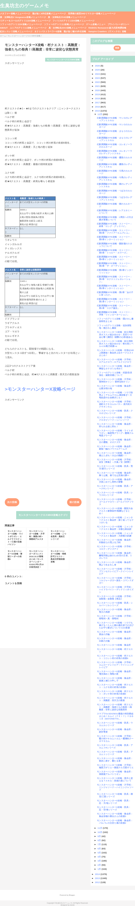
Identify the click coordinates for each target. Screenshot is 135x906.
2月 (100, 865)
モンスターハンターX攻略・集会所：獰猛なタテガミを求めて (115, 367)
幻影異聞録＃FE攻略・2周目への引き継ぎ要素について (115, 218)
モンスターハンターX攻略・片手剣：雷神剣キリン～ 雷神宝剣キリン (115, 380)
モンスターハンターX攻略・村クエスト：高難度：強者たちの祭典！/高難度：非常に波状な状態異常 (115, 707)
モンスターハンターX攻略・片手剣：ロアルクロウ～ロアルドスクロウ (115, 360)
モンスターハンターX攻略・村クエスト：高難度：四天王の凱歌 (115, 699)
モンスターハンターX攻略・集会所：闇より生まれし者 (115, 563)
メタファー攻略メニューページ (15, 13)
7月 (100, 844)
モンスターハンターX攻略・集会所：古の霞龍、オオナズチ (115, 440)
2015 (98, 111)
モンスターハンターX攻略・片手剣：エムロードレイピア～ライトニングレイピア (115, 665)
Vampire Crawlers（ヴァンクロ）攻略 (107, 31)
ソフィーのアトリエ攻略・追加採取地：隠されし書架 (114, 326)
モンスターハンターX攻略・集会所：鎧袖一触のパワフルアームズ (115, 447)
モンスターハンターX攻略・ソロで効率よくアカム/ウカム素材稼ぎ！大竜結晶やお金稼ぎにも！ (115, 395)
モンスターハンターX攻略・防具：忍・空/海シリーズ (114, 808)
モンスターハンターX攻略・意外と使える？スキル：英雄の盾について (115, 779)
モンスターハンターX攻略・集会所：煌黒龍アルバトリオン (115, 772)
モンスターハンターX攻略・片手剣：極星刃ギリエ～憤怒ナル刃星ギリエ (115, 766)
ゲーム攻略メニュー (95, 24)
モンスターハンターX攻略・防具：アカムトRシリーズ (115, 746)
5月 (100, 852)
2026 (98, 66)
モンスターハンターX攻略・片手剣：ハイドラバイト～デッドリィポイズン (115, 589)
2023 (98, 78)
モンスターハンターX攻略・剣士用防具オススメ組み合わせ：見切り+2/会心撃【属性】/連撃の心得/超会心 (115, 334)
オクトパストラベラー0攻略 (48, 31)
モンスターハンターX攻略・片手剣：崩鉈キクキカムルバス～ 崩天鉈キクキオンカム (115, 404)
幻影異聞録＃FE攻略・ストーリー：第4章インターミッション (114, 258)
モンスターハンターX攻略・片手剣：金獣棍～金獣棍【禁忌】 (115, 597)
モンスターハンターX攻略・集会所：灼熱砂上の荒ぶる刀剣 (115, 541)
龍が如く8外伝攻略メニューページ (49, 13)
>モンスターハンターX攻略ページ (40, 389)
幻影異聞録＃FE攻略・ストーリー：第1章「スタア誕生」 (114, 306)
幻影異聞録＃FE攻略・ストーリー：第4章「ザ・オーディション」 (114, 264)
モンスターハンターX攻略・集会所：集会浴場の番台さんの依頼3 (115, 815)
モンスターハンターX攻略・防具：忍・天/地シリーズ (114, 801)
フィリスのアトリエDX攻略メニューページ (73, 20)
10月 (100, 832)
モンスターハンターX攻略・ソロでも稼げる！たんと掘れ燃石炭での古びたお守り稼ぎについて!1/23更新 (115, 625)
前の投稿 (74, 502)
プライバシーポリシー (118, 24)
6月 (100, 848)
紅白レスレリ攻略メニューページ (16, 31)
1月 (100, 869)
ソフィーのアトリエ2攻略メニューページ (64, 24)
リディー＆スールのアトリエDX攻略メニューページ (25, 20)
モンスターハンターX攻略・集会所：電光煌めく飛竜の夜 (115, 672)
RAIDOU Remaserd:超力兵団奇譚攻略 (107, 28)
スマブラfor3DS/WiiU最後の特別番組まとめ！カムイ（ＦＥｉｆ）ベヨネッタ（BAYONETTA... (115, 716)
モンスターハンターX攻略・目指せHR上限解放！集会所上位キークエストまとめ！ (115, 352)
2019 (98, 94)
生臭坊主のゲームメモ (24, 5)
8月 (100, 840)
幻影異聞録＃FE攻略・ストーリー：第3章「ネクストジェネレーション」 (114, 279)
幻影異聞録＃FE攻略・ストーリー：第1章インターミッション (114, 300)
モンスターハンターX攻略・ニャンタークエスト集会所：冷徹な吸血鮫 (115, 527)
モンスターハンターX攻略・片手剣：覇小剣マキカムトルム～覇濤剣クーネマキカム (115, 738)
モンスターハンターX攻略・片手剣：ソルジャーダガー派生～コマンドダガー (115, 580)
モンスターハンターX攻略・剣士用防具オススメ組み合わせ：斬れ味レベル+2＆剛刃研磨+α (115, 343)
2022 (98, 82)
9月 (100, 836)
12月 (100, 114)
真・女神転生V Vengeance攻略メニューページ (23, 17)
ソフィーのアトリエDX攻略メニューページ (21, 24)
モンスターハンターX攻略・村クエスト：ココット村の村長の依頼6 (115, 657)
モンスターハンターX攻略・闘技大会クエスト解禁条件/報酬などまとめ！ (115, 511)
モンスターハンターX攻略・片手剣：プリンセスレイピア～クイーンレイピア (115, 571)
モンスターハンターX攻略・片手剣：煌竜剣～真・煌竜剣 (115, 617)
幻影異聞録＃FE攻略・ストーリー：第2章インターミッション (114, 287)
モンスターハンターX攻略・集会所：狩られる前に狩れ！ (115, 425)
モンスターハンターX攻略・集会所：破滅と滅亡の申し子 (115, 679)
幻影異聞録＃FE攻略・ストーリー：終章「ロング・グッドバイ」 (114, 225)
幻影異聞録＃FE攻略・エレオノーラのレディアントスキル (114, 152)
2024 (98, 74)
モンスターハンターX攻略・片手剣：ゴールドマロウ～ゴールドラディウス (115, 501)
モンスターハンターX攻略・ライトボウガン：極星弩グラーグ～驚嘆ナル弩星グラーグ (115, 433)
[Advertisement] (43, 84)
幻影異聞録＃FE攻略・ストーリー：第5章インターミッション (114, 238)
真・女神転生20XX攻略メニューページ (67, 28)
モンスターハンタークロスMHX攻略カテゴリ (43, 515)
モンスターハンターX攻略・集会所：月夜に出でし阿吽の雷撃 (115, 480)
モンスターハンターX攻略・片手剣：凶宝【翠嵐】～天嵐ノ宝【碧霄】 (115, 460)
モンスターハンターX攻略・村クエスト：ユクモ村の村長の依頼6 (115, 685)
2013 (98, 878)
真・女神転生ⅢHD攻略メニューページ (67, 17)
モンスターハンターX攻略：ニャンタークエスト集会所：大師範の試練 (115, 534)
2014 (98, 874)
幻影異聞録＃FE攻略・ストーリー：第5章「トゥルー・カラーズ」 (114, 251)
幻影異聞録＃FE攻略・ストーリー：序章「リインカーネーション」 (114, 313)
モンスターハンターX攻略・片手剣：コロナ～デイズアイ (115, 547)
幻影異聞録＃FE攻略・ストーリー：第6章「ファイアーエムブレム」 (114, 231)
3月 (100, 861)
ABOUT (4, 28)
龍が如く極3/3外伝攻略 (75, 31)
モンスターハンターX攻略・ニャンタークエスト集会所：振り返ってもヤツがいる (115, 520)
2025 (98, 70)
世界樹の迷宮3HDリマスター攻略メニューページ (92, 13)
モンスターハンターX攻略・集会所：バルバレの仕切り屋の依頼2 (115, 821)
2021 (98, 86)
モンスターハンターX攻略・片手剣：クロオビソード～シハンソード (115, 418)
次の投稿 (12, 502)
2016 (98, 107)
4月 (100, 856)
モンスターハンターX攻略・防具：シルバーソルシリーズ (115, 604)
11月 (100, 828)
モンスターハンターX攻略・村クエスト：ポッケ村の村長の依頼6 (115, 692)
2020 (98, 90)
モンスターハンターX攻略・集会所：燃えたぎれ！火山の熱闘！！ (115, 454)
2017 (98, 102)
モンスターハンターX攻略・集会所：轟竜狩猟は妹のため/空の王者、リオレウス (115, 555)
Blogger (72, 895)
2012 (98, 882)
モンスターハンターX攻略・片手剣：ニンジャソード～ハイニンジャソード (115, 787)
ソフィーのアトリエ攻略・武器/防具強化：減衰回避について (114, 373)
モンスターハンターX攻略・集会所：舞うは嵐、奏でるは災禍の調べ (115, 474)
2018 (98, 98)
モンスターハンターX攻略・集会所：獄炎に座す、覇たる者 (115, 759)
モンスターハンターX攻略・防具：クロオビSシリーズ (115, 411)
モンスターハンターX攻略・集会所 (114, 645)
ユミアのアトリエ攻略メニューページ (28, 28)
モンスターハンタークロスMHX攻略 (63, 60)
